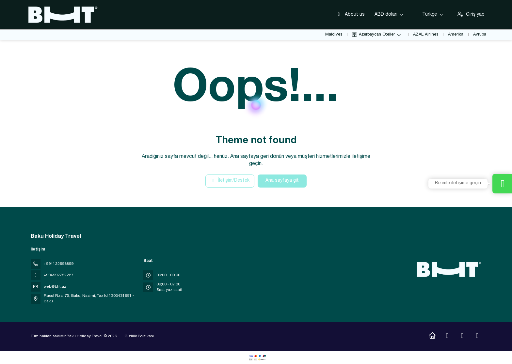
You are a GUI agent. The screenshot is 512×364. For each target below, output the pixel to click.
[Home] (432, 336)
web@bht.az (55, 287)
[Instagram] (447, 336)
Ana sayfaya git (282, 180)
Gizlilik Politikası (139, 336)
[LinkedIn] (477, 336)
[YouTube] (462, 336)
